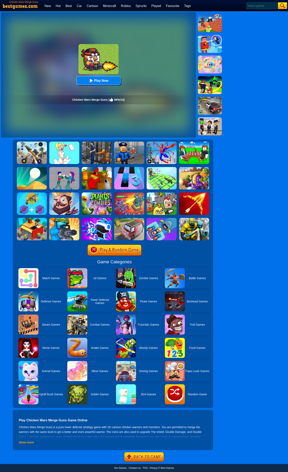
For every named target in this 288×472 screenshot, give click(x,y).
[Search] (262, 5)
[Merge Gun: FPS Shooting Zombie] (194, 219)
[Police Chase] (210, 98)
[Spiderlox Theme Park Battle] (162, 143)
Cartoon (92, 6)
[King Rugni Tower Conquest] (129, 193)
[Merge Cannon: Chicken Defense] (162, 193)
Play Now (98, 80)
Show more (26, 442)
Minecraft (109, 6)
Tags (187, 6)
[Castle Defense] (64, 193)
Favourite (172, 6)
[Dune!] (32, 168)
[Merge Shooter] (162, 219)
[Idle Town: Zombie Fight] (32, 219)
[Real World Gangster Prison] (97, 143)
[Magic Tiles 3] (129, 168)
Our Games (120, 468)
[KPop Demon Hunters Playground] (64, 168)
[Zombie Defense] (64, 219)
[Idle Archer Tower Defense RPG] (194, 193)
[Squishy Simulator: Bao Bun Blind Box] (210, 56)
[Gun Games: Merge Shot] (32, 193)
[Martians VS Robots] (97, 168)
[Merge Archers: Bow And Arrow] (97, 219)
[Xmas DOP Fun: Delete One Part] (64, 143)
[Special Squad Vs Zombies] (194, 168)
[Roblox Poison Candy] (194, 143)
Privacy (153, 468)
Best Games (167, 468)
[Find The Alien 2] (210, 118)
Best (68, 6)
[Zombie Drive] (129, 219)
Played (156, 6)
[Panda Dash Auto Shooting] (32, 143)
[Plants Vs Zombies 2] (97, 193)
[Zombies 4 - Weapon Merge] (162, 168)
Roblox (126, 6)
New (47, 6)
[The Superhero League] (210, 36)
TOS (145, 468)
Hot (58, 6)
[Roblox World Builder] (210, 15)
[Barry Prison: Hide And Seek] (129, 143)
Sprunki (141, 6)
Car (79, 6)
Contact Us (134, 468)
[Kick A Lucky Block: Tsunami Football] (210, 77)
